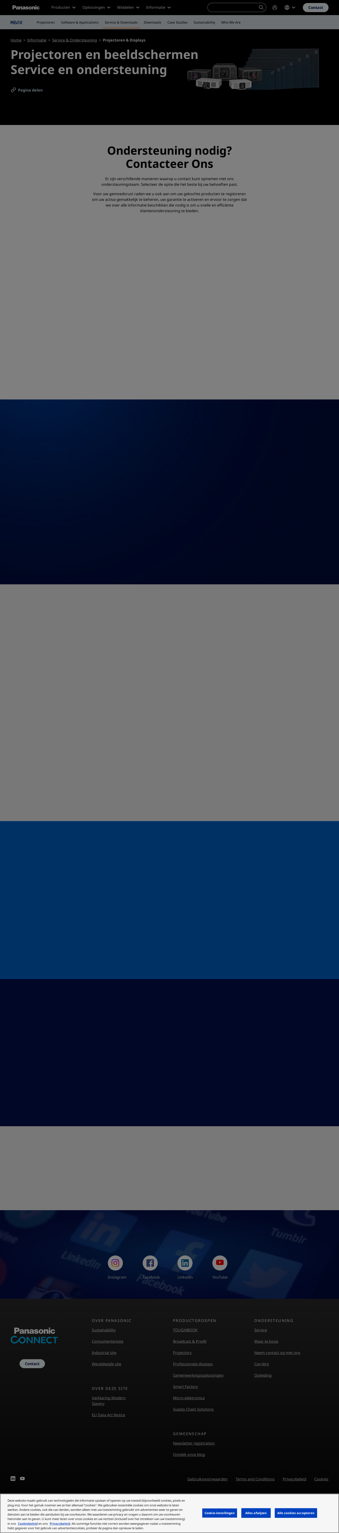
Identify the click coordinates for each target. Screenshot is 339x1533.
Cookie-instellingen (219, 1513)
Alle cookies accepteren (296, 1513)
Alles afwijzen (256, 1513)
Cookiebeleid (28, 1523)
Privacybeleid (60, 1523)
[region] (169, 1513)
